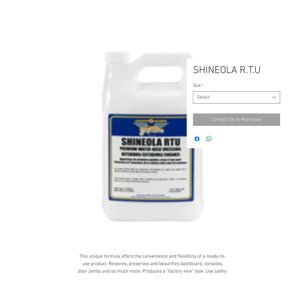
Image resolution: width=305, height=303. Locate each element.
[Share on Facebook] (197, 139)
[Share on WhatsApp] (209, 139)
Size (198, 85)
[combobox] (236, 97)
